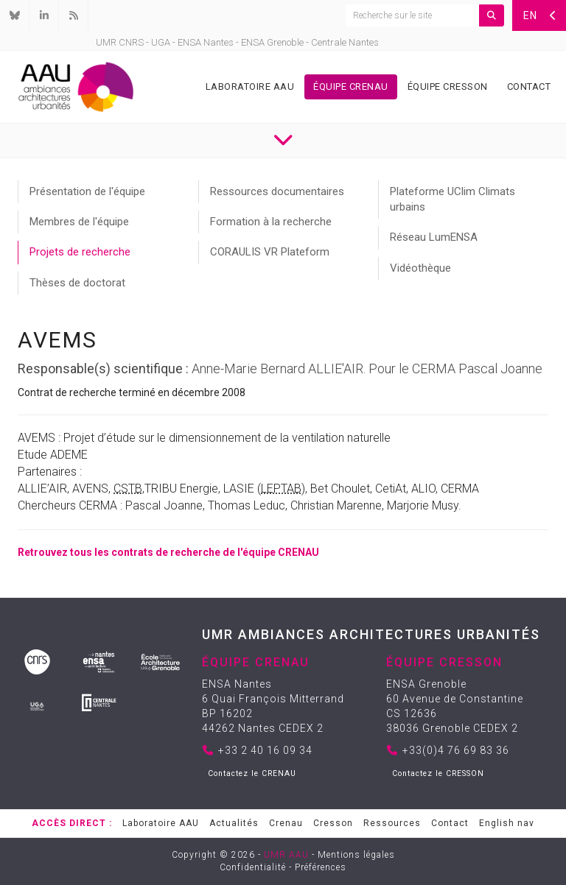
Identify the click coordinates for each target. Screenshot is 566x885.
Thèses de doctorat (77, 282)
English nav (506, 823)
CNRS (131, 42)
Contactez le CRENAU (252, 773)
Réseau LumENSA (434, 237)
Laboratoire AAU (250, 86)
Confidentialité (253, 867)
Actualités (234, 823)
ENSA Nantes (206, 42)
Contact (529, 86)
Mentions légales (356, 855)
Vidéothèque (420, 268)
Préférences (320, 867)
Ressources (392, 823)
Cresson (333, 823)
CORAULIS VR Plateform (269, 251)
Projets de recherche (79, 251)
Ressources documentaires (277, 191)
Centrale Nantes (345, 42)
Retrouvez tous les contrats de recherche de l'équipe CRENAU (168, 552)
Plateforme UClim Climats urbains (452, 199)
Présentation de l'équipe (87, 191)
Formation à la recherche (271, 221)
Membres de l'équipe (79, 221)
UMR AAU (286, 855)
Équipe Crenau (350, 86)
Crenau (286, 823)
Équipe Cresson (448, 86)
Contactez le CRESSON (438, 773)
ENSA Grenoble (272, 42)
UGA (160, 42)
